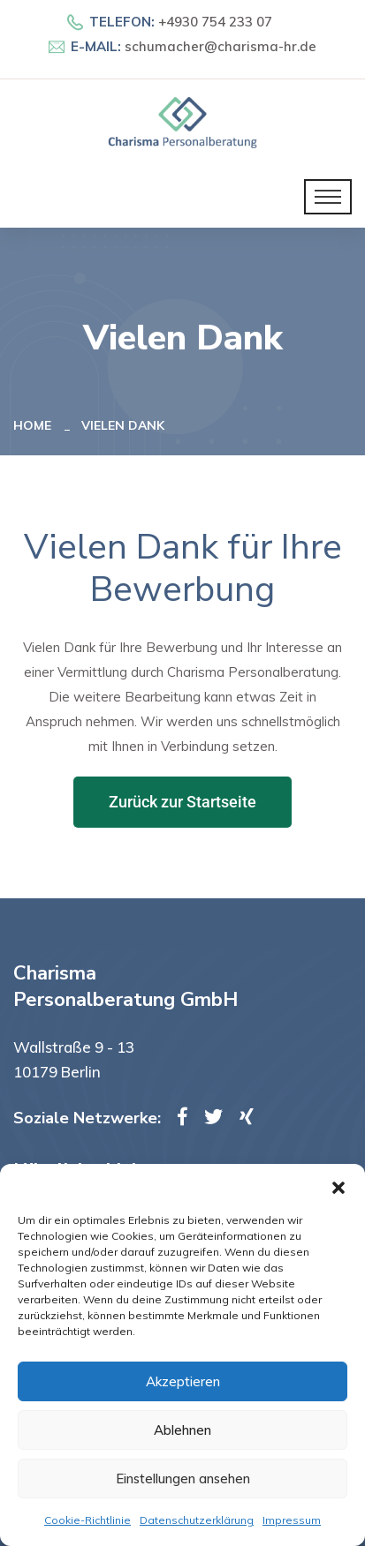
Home (35, 425)
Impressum (291, 1520)
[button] (338, 1186)
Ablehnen (182, 1430)
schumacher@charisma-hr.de (220, 46)
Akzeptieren (183, 1381)
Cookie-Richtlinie (87, 1520)
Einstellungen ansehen (183, 1478)
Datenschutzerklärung (197, 1520)
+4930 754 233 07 (215, 21)
